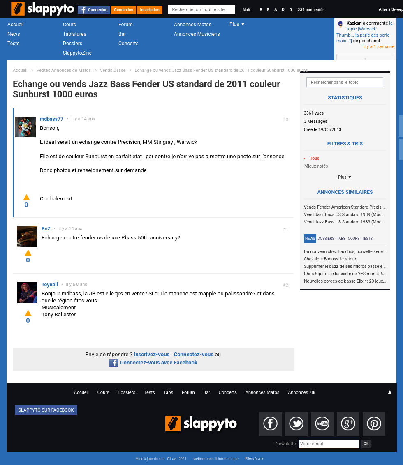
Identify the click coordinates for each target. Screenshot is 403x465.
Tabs (341, 239)
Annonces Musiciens (197, 34)
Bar (122, 34)
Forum (125, 25)
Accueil (15, 25)
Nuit (246, 9)
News (13, 34)
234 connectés (311, 9)
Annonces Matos (192, 25)
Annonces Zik (301, 392)
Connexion (97, 9)
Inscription (150, 9)
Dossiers (72, 43)
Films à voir (254, 459)
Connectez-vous (194, 354)
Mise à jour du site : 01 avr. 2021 (160, 459)
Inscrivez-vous (151, 354)
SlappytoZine (77, 53)
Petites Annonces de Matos (63, 70)
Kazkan (354, 23)
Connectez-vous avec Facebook (153, 362)
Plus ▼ (345, 177)
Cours (69, 25)
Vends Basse (113, 70)
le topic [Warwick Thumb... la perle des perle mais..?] (364, 32)
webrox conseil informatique (216, 459)
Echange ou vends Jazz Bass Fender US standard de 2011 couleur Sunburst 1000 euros (221, 70)
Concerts (128, 43)
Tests (13, 43)
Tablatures (74, 34)
